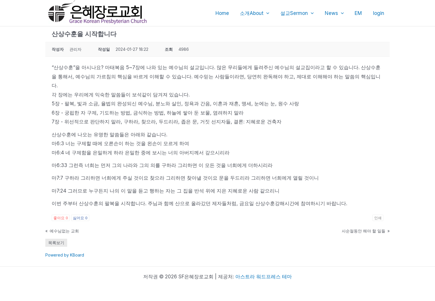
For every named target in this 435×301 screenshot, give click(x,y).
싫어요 (80, 217)
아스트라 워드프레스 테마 (263, 276)
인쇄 (378, 217)
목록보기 (56, 242)
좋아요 (60, 217)
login (379, 13)
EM (360, 13)
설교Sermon (301, 13)
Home (229, 13)
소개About (260, 13)
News (337, 13)
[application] (272, 13)
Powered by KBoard (64, 255)
